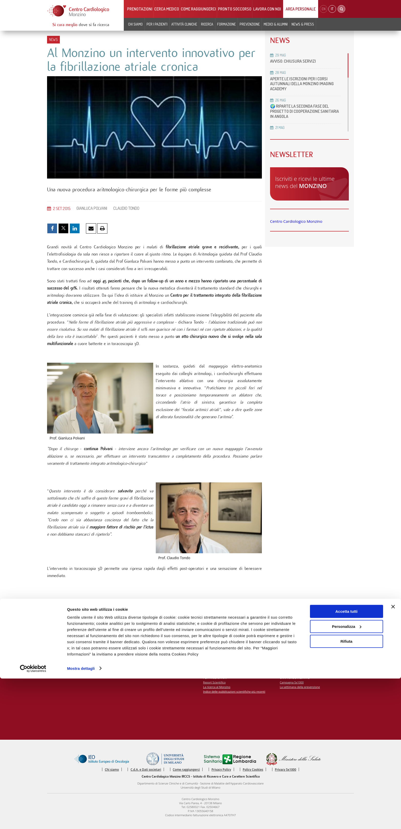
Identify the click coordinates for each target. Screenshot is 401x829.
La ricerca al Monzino (217, 693)
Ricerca (207, 24)
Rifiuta (346, 792)
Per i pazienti (157, 24)
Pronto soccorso (234, 9)
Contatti (55, 647)
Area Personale (301, 9)
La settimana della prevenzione (300, 693)
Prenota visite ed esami (141, 642)
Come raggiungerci (198, 9)
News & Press (303, 24)
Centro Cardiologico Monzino (296, 221)
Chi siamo (135, 24)
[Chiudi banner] (393, 757)
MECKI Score (211, 652)
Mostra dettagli (81, 819)
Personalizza (346, 777)
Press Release (289, 642)
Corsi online (211, 647)
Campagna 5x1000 (292, 688)
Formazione (226, 24)
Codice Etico (58, 661)
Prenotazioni (139, 9)
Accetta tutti (346, 762)
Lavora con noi (267, 9)
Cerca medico (166, 9)
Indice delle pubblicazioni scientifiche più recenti (235, 698)
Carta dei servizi (60, 652)
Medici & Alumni (276, 24)
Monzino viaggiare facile (142, 656)
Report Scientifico (214, 688)
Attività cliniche (184, 24)
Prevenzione (250, 24)
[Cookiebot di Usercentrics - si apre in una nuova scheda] (33, 819)
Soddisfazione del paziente (67, 656)
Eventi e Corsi (212, 642)
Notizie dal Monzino (139, 661)
